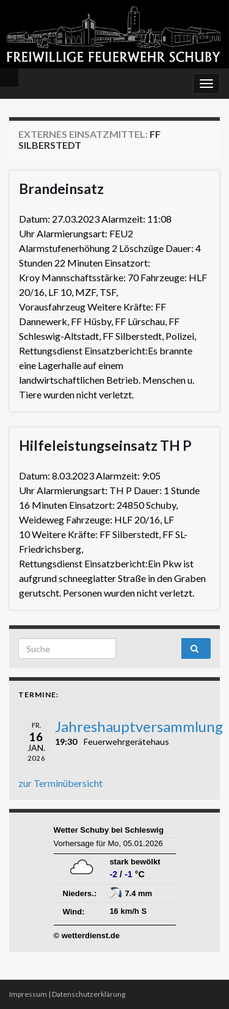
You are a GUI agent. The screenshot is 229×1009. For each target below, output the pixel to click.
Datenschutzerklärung (88, 994)
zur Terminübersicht (60, 783)
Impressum (28, 994)
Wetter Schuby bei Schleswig (109, 830)
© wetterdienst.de (87, 935)
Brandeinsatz (61, 188)
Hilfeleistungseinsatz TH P (105, 445)
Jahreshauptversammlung (139, 726)
